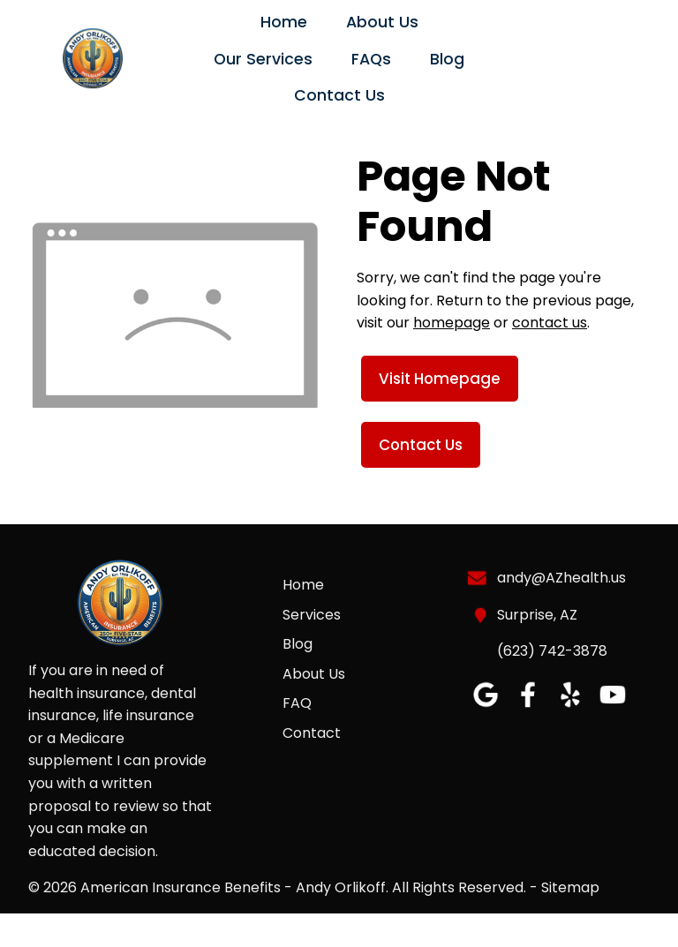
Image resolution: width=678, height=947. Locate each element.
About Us (382, 22)
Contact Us (339, 95)
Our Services (263, 59)
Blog (447, 59)
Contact (311, 733)
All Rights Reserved (458, 887)
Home (283, 22)
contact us (549, 322)
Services (311, 615)
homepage (451, 322)
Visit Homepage (440, 378)
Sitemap (570, 887)
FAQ (297, 703)
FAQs (371, 59)
